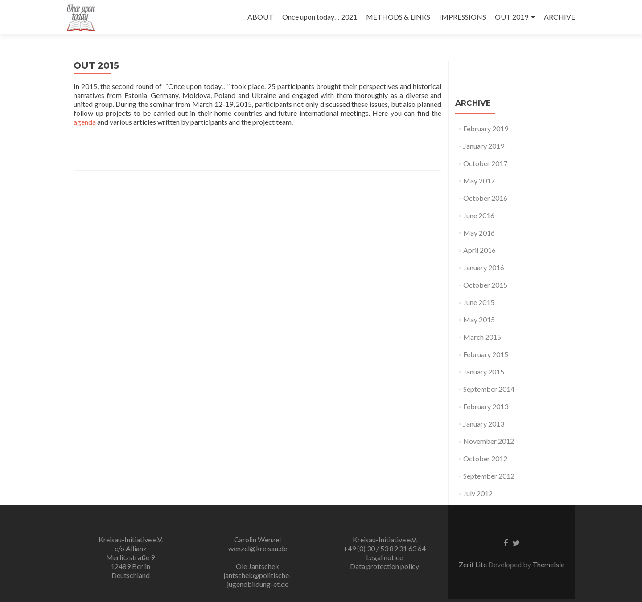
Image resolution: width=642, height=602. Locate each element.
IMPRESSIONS (462, 16)
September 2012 (488, 476)
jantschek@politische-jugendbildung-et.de (257, 579)
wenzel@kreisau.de (257, 548)
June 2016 (478, 215)
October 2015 (485, 285)
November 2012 (488, 441)
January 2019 (483, 146)
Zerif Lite (473, 564)
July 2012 (478, 493)
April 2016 (479, 250)
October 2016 (485, 198)
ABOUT (260, 16)
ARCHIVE (559, 16)
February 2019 (485, 128)
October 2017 (485, 163)
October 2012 (485, 458)
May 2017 (479, 180)
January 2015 (483, 371)
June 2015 (478, 302)
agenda (85, 122)
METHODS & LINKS (398, 16)
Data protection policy (384, 566)
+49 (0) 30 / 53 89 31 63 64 (384, 548)
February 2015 (485, 354)
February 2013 (485, 406)
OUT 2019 (511, 16)
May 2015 (479, 319)
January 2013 (483, 423)
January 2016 (483, 267)
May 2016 (479, 232)
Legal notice (384, 557)
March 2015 (482, 337)
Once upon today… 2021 (319, 16)
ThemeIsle (548, 564)
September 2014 (488, 389)
